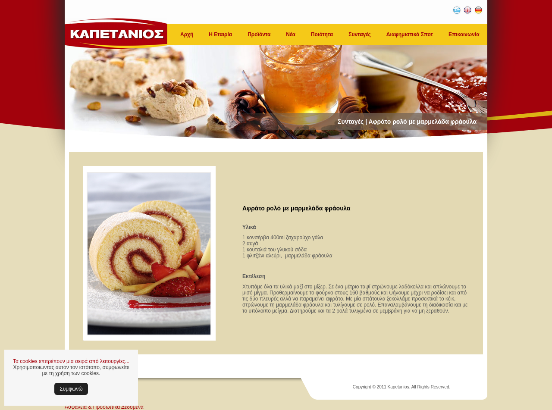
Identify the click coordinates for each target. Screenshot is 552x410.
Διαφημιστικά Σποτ (409, 34)
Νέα (290, 34)
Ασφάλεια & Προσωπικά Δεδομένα (104, 407)
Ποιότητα (322, 34)
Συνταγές (359, 34)
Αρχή (186, 34)
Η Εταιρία (220, 34)
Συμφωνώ (71, 389)
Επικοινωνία (464, 34)
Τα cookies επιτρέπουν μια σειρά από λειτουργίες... (71, 361)
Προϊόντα (259, 34)
